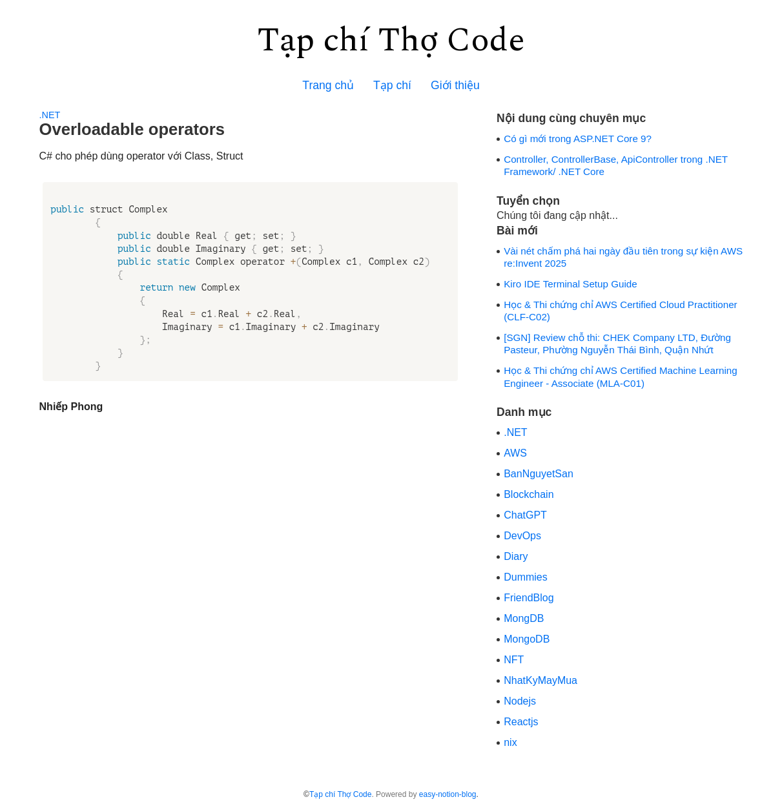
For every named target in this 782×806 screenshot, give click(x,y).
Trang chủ (328, 85)
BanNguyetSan (538, 473)
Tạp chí (392, 85)
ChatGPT (525, 515)
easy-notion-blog (448, 794)
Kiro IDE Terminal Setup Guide (570, 283)
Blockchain (528, 494)
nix (510, 742)
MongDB (524, 618)
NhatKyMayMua (540, 680)
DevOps (522, 535)
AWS (515, 453)
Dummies (526, 577)
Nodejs (520, 701)
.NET (50, 115)
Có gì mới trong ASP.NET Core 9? (578, 138)
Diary (516, 556)
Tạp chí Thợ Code (391, 40)
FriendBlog (528, 597)
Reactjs (521, 721)
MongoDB (527, 639)
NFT (514, 659)
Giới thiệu (455, 85)
